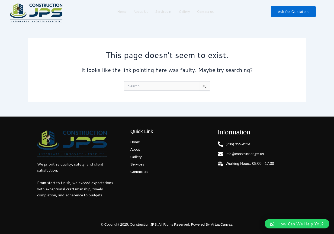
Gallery (184, 11)
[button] (297, 223)
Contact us (206, 11)
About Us (140, 11)
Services (163, 12)
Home (121, 11)
